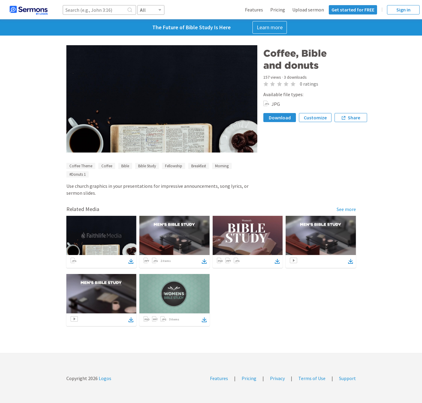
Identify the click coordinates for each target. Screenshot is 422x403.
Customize (315, 118)
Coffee (106, 165)
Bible (125, 165)
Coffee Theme (80, 165)
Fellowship (173, 165)
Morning (222, 165)
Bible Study (147, 165)
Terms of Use (311, 378)
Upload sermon (308, 10)
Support (347, 378)
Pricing (277, 10)
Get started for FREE (353, 10)
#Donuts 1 (77, 174)
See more (346, 209)
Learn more (270, 27)
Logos (104, 378)
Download (280, 118)
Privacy (277, 378)
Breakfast (198, 165)
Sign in (403, 10)
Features (254, 10)
